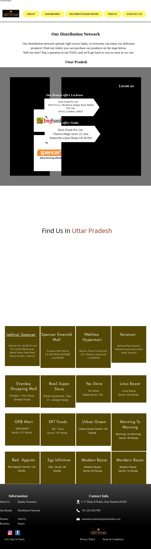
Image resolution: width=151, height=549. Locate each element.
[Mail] (78, 519)
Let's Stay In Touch (14, 539)
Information (18, 496)
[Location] (78, 502)
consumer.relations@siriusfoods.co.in (100, 519)
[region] (22, 346)
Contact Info (92, 496)
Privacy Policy (87, 539)
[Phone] (78, 510)
